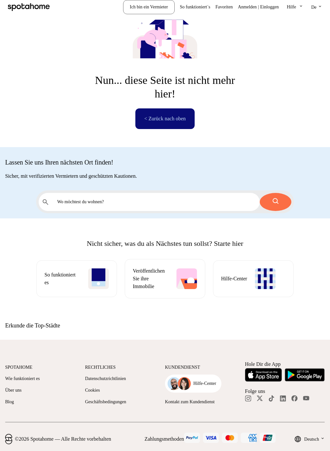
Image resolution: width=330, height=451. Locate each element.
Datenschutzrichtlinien (105, 378)
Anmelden (247, 7)
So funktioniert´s (195, 7)
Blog (9, 401)
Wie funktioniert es (22, 378)
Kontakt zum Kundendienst (190, 401)
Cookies (92, 390)
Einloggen (269, 7)
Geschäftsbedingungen (105, 401)
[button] (295, 7)
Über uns (13, 390)
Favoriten (224, 7)
